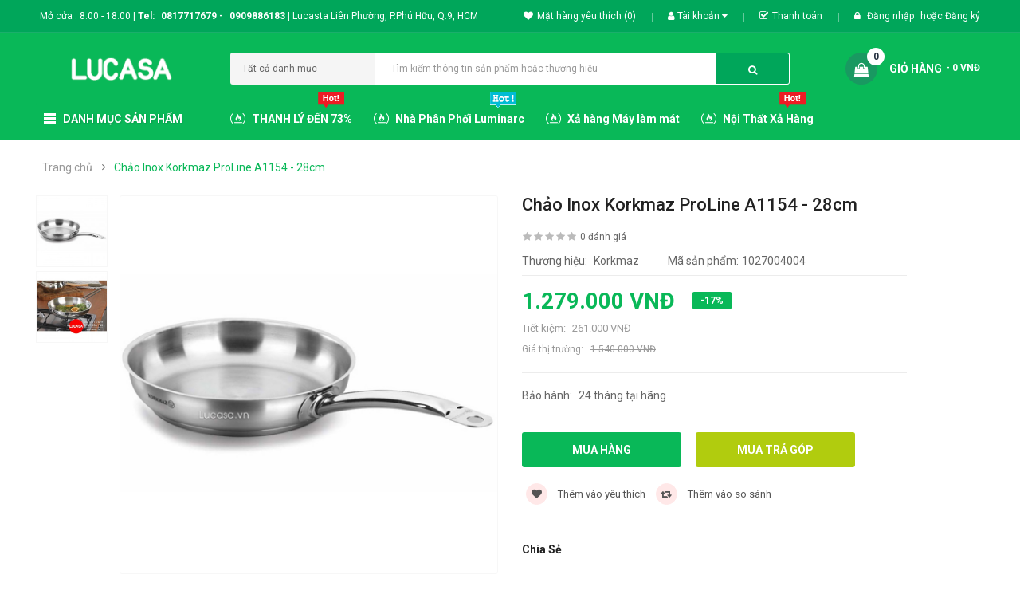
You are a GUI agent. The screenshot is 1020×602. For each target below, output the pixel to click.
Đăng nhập (891, 16)
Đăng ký (962, 16)
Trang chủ (67, 167)
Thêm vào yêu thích (585, 494)
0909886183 (260, 16)
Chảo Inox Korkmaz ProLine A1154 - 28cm (219, 167)
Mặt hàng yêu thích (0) (580, 16)
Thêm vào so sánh (713, 494)
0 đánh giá (603, 236)
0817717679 (189, 16)
